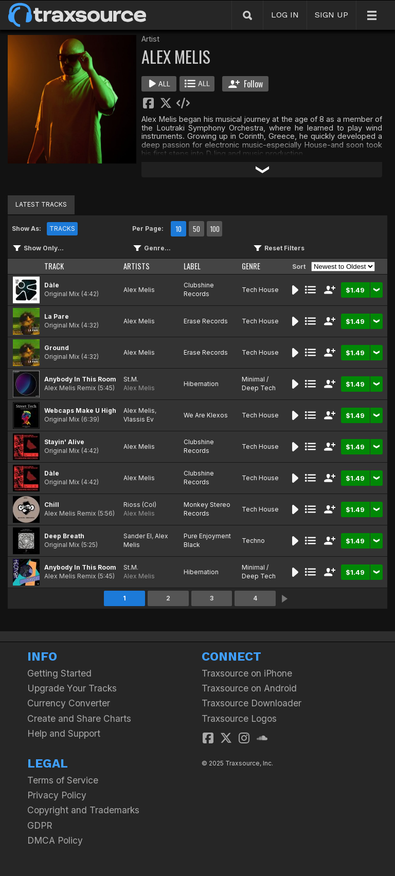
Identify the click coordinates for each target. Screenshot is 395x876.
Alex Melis (139, 290)
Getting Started (59, 673)
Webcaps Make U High (80, 410)
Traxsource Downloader (251, 703)
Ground (56, 348)
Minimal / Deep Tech (259, 383)
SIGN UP (331, 15)
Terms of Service (62, 780)
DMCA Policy (55, 840)
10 (178, 229)
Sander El (137, 536)
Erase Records (206, 321)
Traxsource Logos (239, 718)
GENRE (251, 266)
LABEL (192, 266)
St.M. (130, 379)
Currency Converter (68, 703)
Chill (51, 504)
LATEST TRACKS (41, 204)
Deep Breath (64, 536)
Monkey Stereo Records (207, 509)
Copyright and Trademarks (83, 810)
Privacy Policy (56, 795)
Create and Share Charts (79, 718)
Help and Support (63, 733)
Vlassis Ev (138, 419)
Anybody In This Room (80, 379)
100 (215, 229)
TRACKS (62, 228)
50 (196, 229)
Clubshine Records (199, 289)
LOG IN (285, 15)
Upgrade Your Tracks (72, 688)
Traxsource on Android (249, 688)
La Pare (56, 316)
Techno (253, 540)
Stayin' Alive (64, 442)
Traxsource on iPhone (247, 673)
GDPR (39, 825)
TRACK (54, 266)
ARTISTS (136, 266)
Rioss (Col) (139, 504)
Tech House (260, 290)
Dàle (51, 285)
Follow (245, 84)
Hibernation (201, 384)
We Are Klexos (206, 415)
